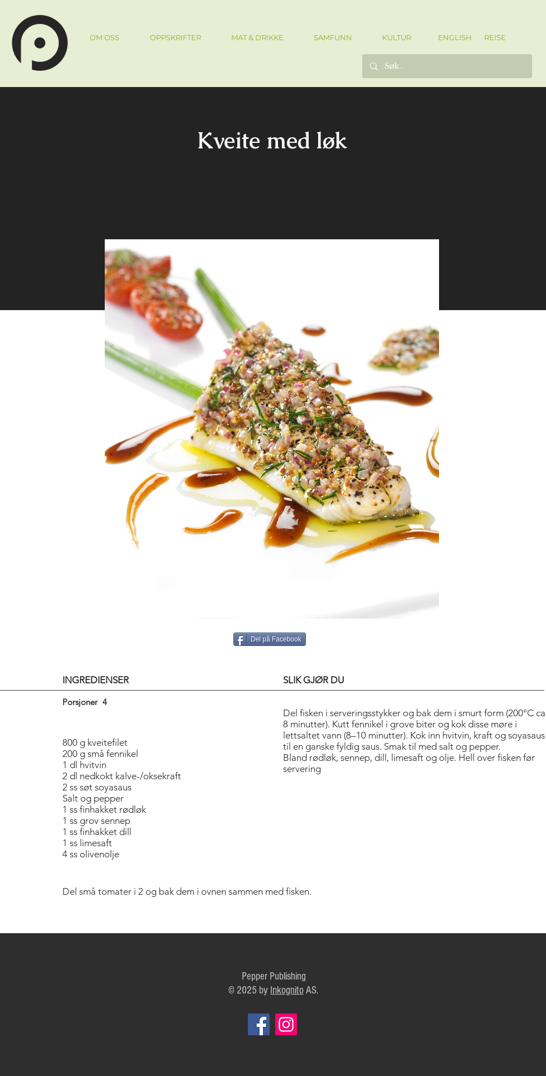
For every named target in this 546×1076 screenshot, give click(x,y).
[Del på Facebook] (269, 639)
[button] (175, 37)
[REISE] (491, 37)
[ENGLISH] (454, 37)
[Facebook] (259, 1024)
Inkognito (287, 990)
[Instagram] (286, 1024)
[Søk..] (446, 66)
